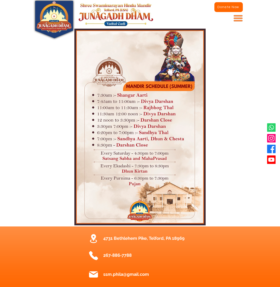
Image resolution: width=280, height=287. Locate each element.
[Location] (93, 238)
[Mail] (93, 274)
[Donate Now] (228, 7)
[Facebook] (271, 149)
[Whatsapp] (271, 127)
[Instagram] (271, 138)
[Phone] (93, 255)
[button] (238, 18)
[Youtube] (271, 159)
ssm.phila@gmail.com (126, 274)
